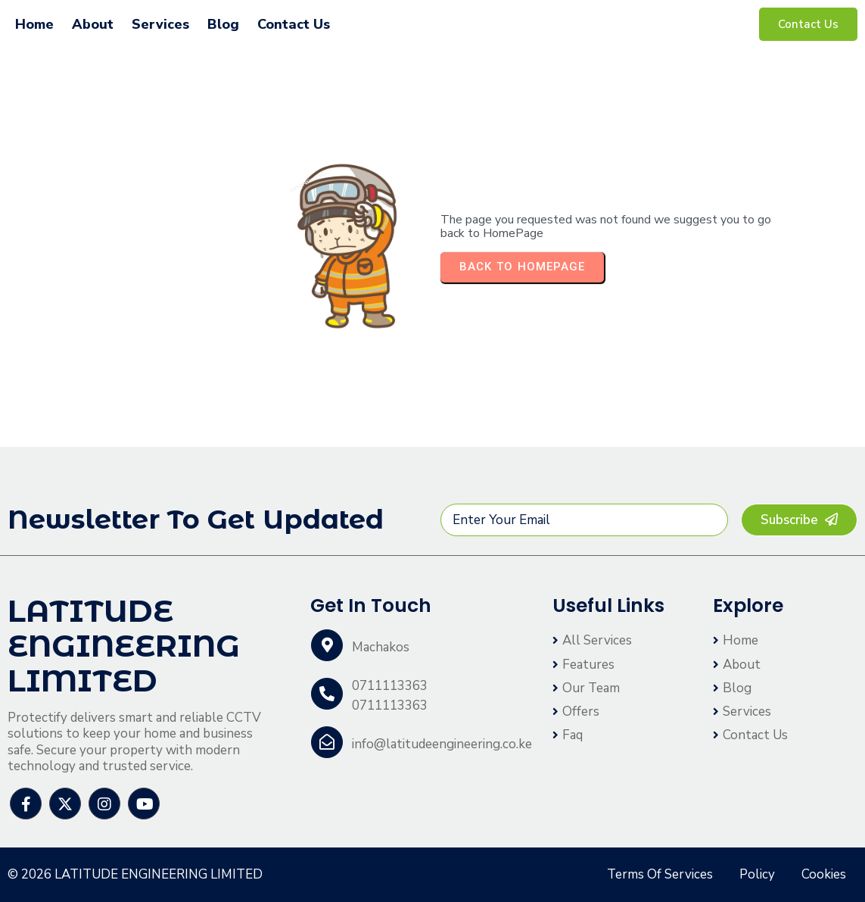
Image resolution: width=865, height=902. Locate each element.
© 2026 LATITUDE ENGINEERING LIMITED (135, 874)
